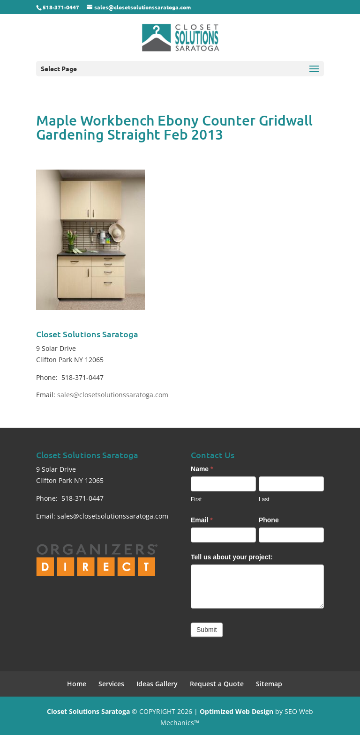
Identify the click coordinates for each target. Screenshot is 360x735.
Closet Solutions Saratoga (88, 711)
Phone (269, 520)
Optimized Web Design (236, 711)
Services (111, 683)
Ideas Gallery (157, 683)
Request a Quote (217, 683)
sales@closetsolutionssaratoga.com (112, 394)
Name (202, 469)
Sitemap (269, 683)
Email (202, 520)
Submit (206, 629)
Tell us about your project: (232, 557)
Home (76, 683)
